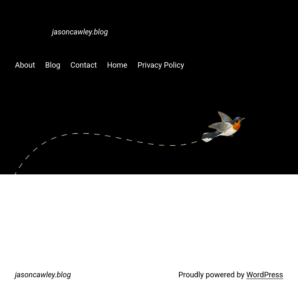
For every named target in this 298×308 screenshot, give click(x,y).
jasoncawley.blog (80, 31)
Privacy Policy (161, 65)
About (25, 65)
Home (117, 65)
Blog (52, 65)
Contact (83, 65)
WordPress (264, 274)
